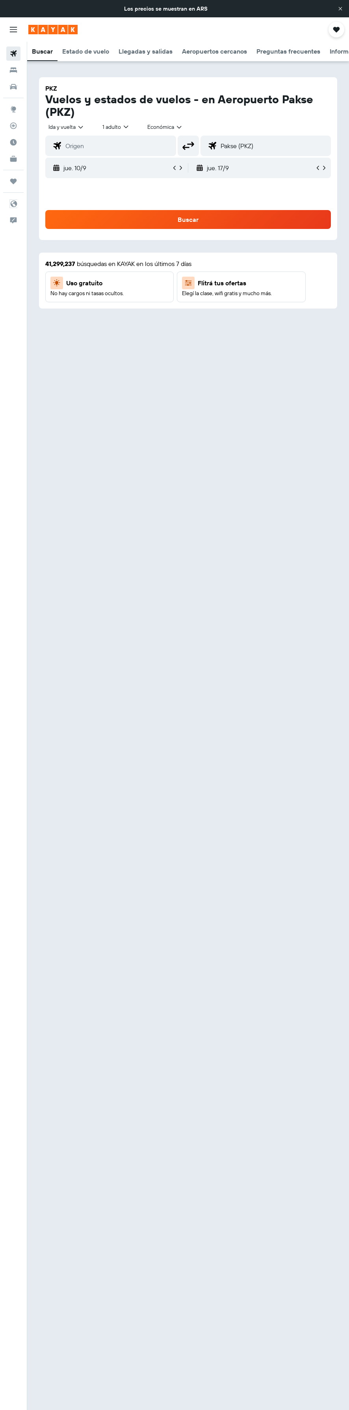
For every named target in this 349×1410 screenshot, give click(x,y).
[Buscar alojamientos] (13, 70)
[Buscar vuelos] (13, 53)
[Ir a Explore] (13, 109)
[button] (340, 8)
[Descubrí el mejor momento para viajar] (13, 142)
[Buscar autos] (13, 87)
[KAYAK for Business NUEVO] (13, 159)
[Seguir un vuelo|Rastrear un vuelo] (13, 126)
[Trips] (13, 181)
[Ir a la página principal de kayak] (53, 29)
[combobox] (165, 127)
